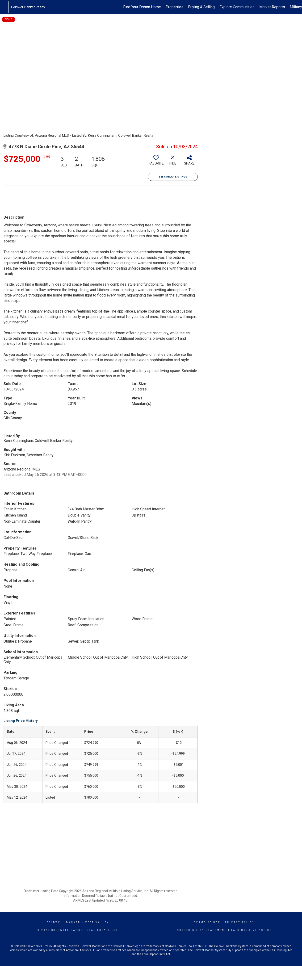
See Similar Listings (173, 176)
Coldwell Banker (63, 922)
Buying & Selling (201, 7)
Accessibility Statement (202, 930)
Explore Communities (237, 7)
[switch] (156, 162)
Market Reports (272, 7)
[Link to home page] (6, 7)
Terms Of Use (207, 922)
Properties (174, 7)
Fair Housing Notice (251, 930)
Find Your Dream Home (142, 7)
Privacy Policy (239, 922)
